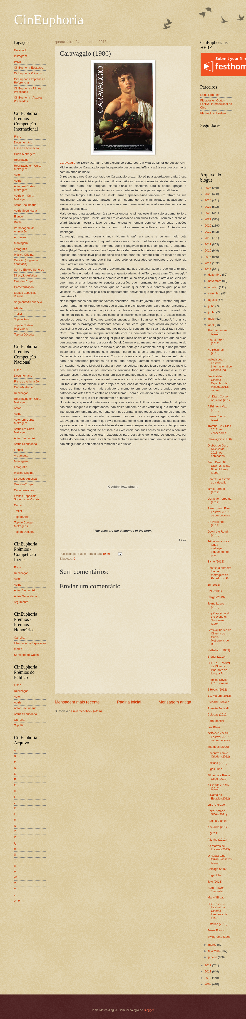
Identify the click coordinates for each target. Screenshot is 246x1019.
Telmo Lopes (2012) (216, 605)
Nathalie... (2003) (219, 650)
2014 (208, 263)
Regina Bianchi (217, 820)
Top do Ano (21, 319)
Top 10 (18, 725)
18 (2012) (214, 584)
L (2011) (213, 833)
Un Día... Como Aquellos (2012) (219, 398)
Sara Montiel (216, 721)
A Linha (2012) (217, 839)
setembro (214, 293)
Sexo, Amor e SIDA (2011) (217, 812)
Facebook (20, 50)
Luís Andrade (216, 804)
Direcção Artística (25, 275)
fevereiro (214, 951)
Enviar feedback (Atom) (86, 711)
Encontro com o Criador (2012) (219, 754)
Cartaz (18, 307)
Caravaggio (67, 162)
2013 (208, 269)
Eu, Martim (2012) (219, 695)
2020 (208, 225)
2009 (208, 984)
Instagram (20, 56)
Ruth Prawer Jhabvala (216, 889)
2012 (208, 965)
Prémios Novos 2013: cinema (218, 681)
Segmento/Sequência (28, 302)
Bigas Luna (215, 769)
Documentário (23, 142)
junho (212, 312)
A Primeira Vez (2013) (217, 408)
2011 (208, 971)
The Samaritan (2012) (217, 331)
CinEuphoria (49, 19)
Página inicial (129, 702)
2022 (208, 213)
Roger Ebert (215, 875)
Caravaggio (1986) (220, 439)
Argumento (21, 237)
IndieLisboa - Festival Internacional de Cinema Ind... (220, 365)
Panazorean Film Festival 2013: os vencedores (219, 512)
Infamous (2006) (218, 746)
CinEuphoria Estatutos (28, 67)
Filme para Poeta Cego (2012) (219, 777)
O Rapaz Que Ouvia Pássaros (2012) (220, 859)
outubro (213, 287)
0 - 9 (17, 900)
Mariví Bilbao (216, 897)
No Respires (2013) (216, 351)
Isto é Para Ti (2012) (216, 490)
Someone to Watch (26, 654)
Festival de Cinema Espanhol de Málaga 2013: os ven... (218, 383)
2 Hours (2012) (217, 689)
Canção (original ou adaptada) (27, 262)
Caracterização (24, 287)
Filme (17, 136)
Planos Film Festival (213, 113)
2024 (208, 200)
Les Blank (214, 727)
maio (211, 318)
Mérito (18, 649)
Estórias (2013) (217, 924)
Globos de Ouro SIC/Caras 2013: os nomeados (218, 451)
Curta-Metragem (24, 154)
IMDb (17, 61)
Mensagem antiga (175, 702)
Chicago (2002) (218, 869)
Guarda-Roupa (23, 281)
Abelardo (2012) (218, 827)
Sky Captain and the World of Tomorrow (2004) (218, 618)
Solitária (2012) (217, 763)
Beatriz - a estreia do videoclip (219, 480)
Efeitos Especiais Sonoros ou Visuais (26, 497)
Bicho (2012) (216, 561)
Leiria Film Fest (210, 94)
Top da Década (24, 334)
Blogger (149, 1010)
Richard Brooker (218, 702)
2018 (208, 238)
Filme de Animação (26, 148)
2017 (208, 244)
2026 (208, 188)
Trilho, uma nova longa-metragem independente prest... (218, 548)
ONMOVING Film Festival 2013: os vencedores (219, 737)
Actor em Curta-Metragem (24, 188)
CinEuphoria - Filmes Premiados (27, 90)
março (212, 944)
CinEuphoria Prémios (28, 73)
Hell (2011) (215, 591)
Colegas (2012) (218, 714)
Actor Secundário (25, 205)
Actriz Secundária (25, 210)
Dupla (18, 222)
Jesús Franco (216, 930)
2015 (208, 257)
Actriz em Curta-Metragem (24, 197)
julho (211, 306)
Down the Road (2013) (218, 533)
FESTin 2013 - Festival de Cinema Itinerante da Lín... (217, 911)
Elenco (18, 216)
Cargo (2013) (216, 597)
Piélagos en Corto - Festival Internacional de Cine (216, 104)
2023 (208, 206)
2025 (208, 194)
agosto (213, 299)
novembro (215, 281)
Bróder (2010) (217, 656)
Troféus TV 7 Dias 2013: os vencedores (219, 429)
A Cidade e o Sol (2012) (218, 786)
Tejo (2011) (215, 881)
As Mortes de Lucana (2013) (219, 847)
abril (211, 325)
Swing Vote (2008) (219, 936)
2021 (208, 219)
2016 (208, 250)
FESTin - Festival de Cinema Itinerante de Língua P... (219, 668)
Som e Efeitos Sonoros (29, 269)
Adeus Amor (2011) (216, 341)
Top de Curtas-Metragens (23, 326)
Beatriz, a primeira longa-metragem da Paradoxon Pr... (219, 573)
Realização (21, 159)
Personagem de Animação (24, 229)
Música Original (24, 254)
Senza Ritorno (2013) (217, 418)
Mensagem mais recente (77, 702)
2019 (208, 231)
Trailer (18, 313)
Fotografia (20, 249)
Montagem (21, 243)
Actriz (17, 180)
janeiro (213, 957)
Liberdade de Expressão (30, 643)
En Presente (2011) (216, 523)
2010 (208, 978)
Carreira (19, 637)
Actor (17, 174)
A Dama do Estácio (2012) (219, 796)
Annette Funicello (219, 708)
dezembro (215, 274)
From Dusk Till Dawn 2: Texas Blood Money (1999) (219, 467)
